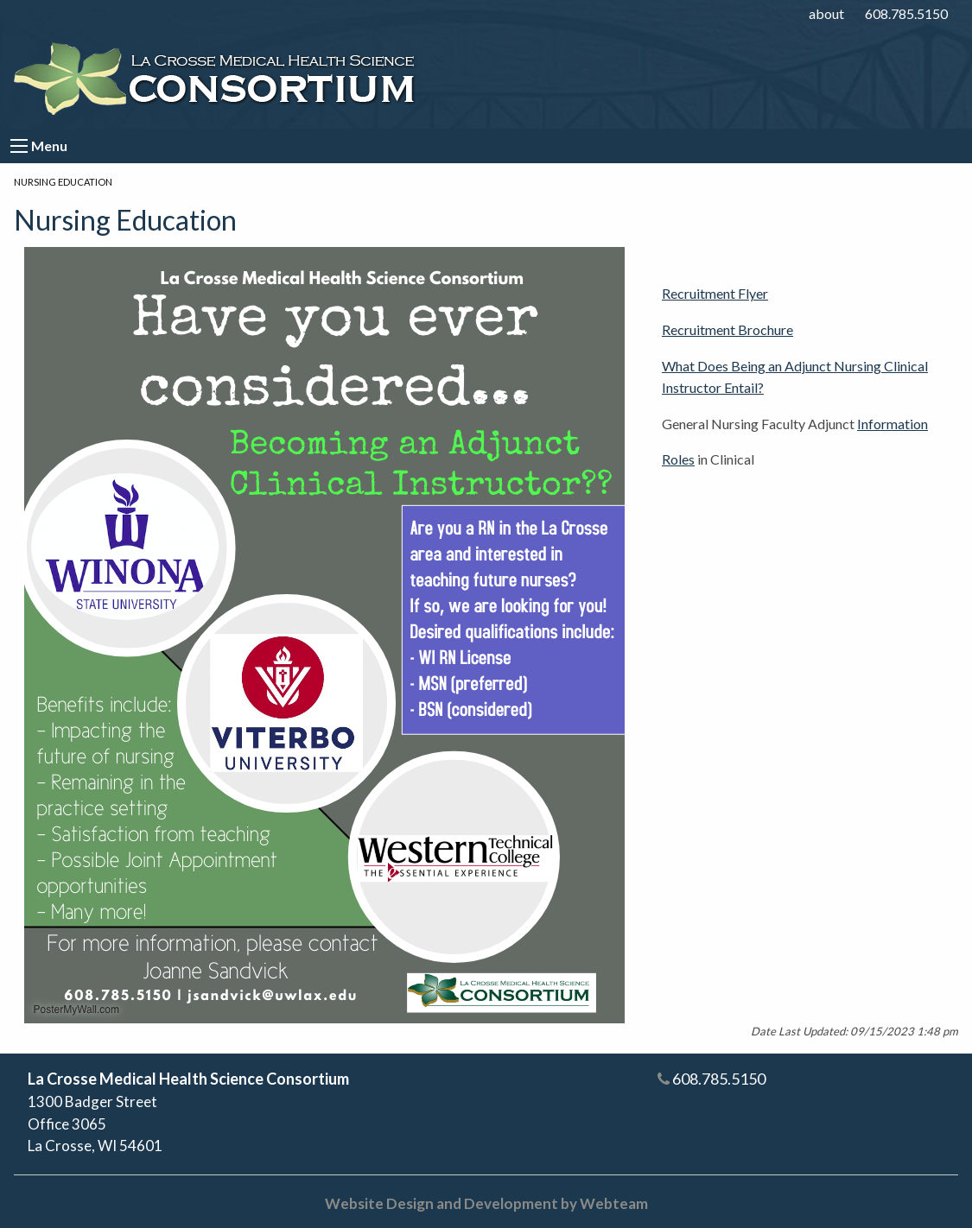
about (826, 13)
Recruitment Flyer (715, 293)
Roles (678, 459)
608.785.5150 (906, 13)
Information (892, 423)
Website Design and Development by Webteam (486, 1203)
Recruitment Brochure (727, 329)
